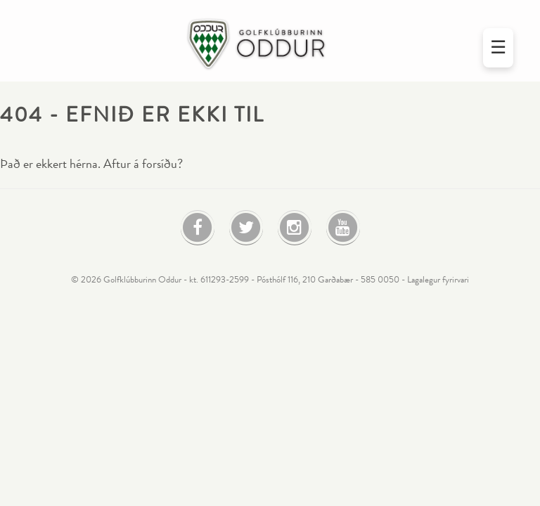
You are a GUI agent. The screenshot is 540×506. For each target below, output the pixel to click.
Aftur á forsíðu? (143, 164)
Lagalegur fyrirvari (438, 279)
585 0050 (380, 279)
